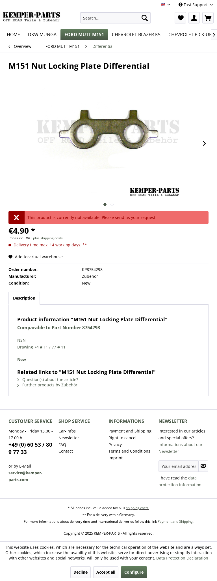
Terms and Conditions (129, 451)
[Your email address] (179, 466)
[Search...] (115, 17)
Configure (134, 572)
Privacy (115, 444)
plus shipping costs (48, 238)
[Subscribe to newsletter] (203, 466)
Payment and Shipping (129, 431)
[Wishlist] (180, 17)
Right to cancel (122, 437)
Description (24, 298)
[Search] (145, 17)
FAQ (62, 444)
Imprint (115, 458)
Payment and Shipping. (176, 521)
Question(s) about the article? (47, 379)
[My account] (194, 17)
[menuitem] (115, 17)
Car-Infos (67, 431)
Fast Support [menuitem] (194, 4)
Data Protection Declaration (182, 558)
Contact (65, 451)
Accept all (105, 572)
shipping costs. (137, 507)
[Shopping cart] (208, 17)
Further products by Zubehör (47, 385)
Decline (80, 572)
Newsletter (68, 437)
